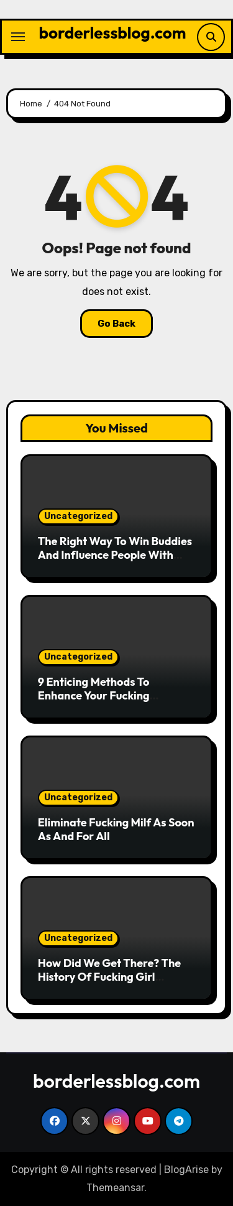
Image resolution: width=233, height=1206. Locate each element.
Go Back (116, 323)
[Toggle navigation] (18, 36)
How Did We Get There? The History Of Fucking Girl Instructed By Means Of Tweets (109, 983)
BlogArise (186, 1170)
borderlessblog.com (112, 32)
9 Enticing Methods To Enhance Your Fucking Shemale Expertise (94, 695)
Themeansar (115, 1188)
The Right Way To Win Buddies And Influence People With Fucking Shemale (115, 554)
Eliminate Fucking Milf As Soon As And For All (116, 829)
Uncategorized (78, 516)
